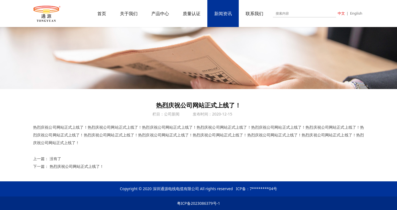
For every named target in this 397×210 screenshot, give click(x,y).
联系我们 (254, 13)
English (356, 13)
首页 (101, 13)
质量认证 (191, 13)
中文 (341, 13)
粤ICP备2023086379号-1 (198, 203)
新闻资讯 (223, 13)
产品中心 (160, 13)
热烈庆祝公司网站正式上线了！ (77, 166)
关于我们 (129, 13)
